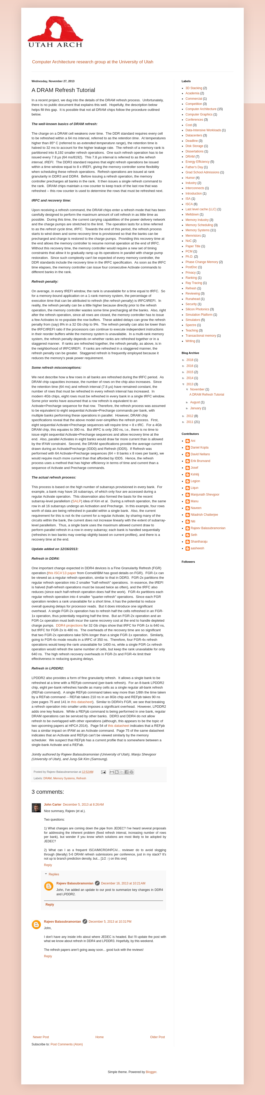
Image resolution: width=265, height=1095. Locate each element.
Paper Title (193, 246)
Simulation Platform (199, 315)
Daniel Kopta (200, 447)
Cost (189, 125)
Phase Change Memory (202, 262)
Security (191, 304)
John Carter (52, 804)
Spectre (191, 325)
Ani (193, 441)
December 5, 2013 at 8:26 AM (83, 804)
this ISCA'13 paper (62, 573)
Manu (194, 501)
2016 (190, 366)
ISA (188, 199)
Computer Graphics (199, 114)
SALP (76, 501)
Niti (193, 521)
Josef (194, 467)
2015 (190, 372)
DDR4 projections (69, 625)
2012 (190, 416)
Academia (192, 93)
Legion (195, 481)
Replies (54, 874)
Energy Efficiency (198, 162)
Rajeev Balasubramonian (74, 883)
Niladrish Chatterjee (204, 514)
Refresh (81, 778)
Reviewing (193, 293)
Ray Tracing (194, 283)
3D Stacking (194, 88)
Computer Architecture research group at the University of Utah (92, 61)
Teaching (192, 330)
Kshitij (195, 474)
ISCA (189, 204)
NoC (189, 241)
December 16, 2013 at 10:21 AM (123, 883)
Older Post (157, 1037)
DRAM (47, 778)
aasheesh (197, 548)
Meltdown (192, 214)
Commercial (194, 99)
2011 (190, 422)
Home (99, 1037)
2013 (190, 384)
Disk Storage (194, 146)
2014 (190, 378)
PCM (189, 251)
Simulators (193, 320)
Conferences (194, 119)
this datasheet (81, 702)
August (195, 402)
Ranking (191, 278)
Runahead (193, 299)
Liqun (194, 488)
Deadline (192, 141)
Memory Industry (197, 220)
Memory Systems (64, 778)
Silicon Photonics (197, 309)
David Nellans (200, 454)
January (196, 408)
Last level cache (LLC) (201, 209)
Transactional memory (201, 335)
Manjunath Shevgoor (205, 494)
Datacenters (194, 135)
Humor (190, 178)
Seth (194, 535)
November (197, 389)
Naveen (196, 508)
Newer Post (41, 1037)
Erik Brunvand (200, 461)
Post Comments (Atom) (66, 1044)
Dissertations (194, 151)
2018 (190, 360)
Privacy (191, 272)
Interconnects (195, 188)
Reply (48, 865)
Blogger (151, 1072)
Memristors (193, 235)
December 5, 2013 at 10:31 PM (110, 921)
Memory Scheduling (199, 225)
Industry (191, 183)
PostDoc (191, 267)
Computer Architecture (201, 109)
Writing (190, 341)
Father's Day (194, 167)
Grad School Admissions (202, 172)
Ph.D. (189, 256)
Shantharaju (199, 541)
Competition (194, 104)
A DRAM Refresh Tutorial (206, 394)
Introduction (194, 193)
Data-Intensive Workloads (203, 130)
